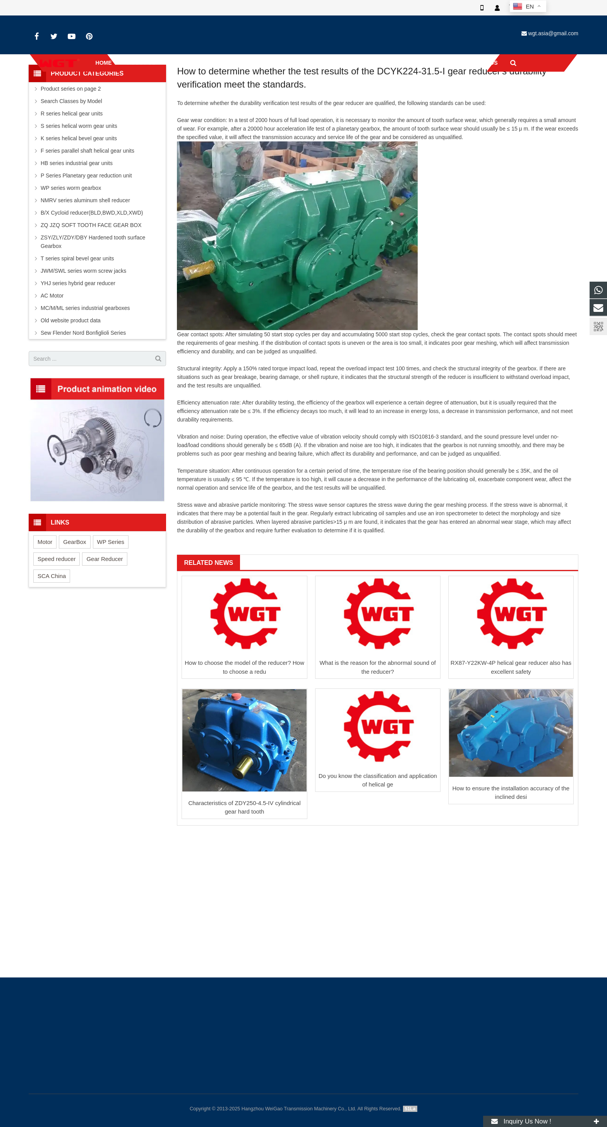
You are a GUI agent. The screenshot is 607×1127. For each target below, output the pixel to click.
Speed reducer (56, 626)
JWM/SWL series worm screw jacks (83, 339)
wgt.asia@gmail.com (553, 33)
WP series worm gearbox (71, 256)
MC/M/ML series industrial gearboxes (85, 376)
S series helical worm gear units (79, 194)
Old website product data (71, 388)
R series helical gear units (72, 181)
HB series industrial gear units (77, 231)
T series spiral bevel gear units (77, 326)
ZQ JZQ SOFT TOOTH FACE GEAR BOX (91, 293)
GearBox (74, 609)
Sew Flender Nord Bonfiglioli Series (83, 400)
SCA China (52, 643)
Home (222, 102)
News (245, 102)
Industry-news (303, 88)
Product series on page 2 (71, 156)
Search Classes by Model (71, 169)
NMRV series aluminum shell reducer (85, 268)
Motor (45, 609)
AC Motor (52, 363)
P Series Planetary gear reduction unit (86, 243)
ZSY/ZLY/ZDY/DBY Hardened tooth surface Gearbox (93, 309)
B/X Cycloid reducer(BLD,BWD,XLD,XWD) (92, 280)
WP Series (111, 609)
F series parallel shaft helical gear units (87, 218)
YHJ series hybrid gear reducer (78, 351)
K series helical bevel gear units (79, 206)
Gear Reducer (104, 626)
